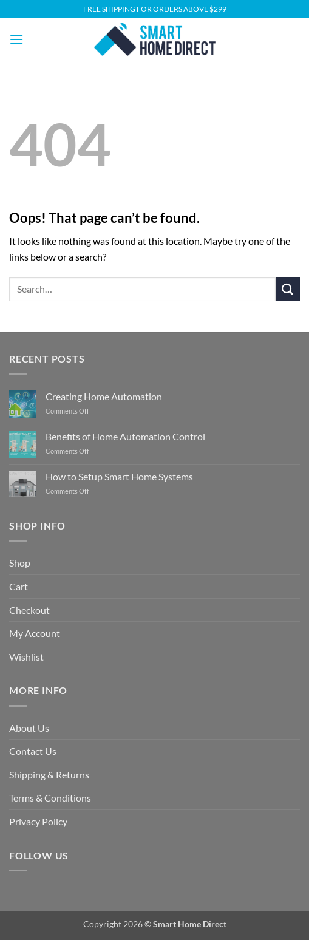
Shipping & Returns (49, 774)
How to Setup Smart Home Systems (119, 476)
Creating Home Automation (104, 396)
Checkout (29, 610)
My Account (34, 633)
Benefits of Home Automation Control (125, 436)
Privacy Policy (38, 821)
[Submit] (288, 289)
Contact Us (32, 751)
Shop (19, 562)
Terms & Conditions (50, 797)
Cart (18, 586)
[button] (16, 39)
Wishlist (26, 656)
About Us (29, 728)
